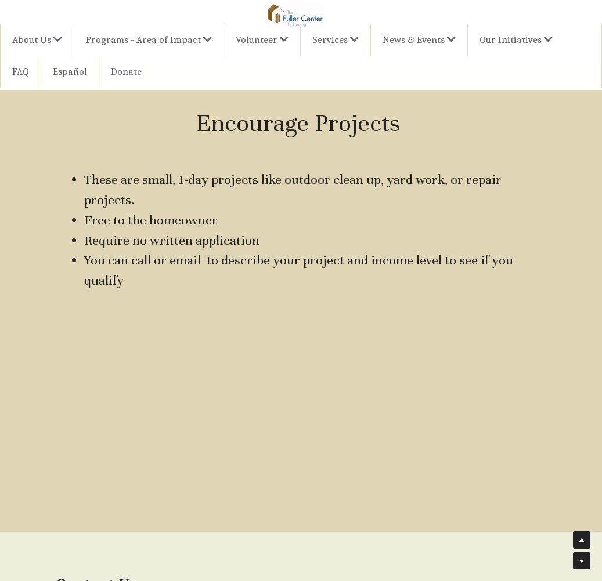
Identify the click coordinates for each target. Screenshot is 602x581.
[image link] (294, 15)
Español (70, 71)
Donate (126, 71)
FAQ (20, 71)
